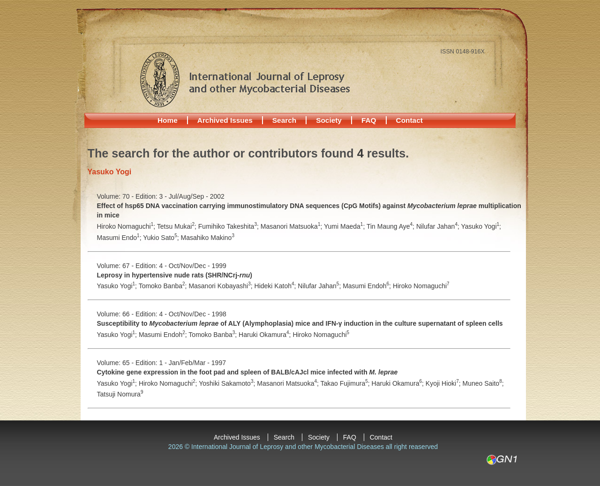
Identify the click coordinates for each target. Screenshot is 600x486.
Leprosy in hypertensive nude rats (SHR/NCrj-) (174, 275)
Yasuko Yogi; (481, 226)
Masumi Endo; (120, 237)
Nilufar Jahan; (438, 226)
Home (168, 120)
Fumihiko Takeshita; (229, 226)
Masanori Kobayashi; (221, 286)
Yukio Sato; (161, 237)
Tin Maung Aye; (391, 226)
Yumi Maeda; (345, 226)
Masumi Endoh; (368, 286)
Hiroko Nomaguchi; (127, 226)
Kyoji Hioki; (444, 383)
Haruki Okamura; (265, 334)
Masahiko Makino (207, 237)
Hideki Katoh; (276, 286)
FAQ (368, 120)
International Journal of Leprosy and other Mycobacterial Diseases (245, 79)
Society (329, 120)
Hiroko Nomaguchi (421, 286)
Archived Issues (225, 120)
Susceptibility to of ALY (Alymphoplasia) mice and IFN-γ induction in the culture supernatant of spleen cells (300, 323)
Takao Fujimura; (346, 383)
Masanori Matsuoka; (292, 226)
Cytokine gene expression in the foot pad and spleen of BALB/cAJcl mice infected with (247, 372)
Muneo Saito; (483, 383)
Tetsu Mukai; (177, 226)
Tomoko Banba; (164, 286)
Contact (409, 120)
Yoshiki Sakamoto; (228, 383)
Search (284, 120)
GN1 (501, 459)
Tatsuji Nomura (120, 394)
